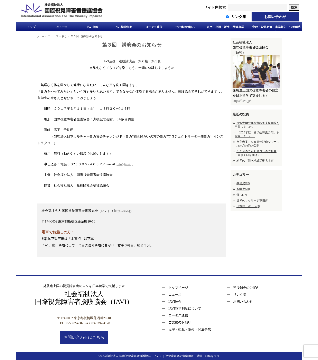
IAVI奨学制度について (184, 308)
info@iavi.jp (125, 164)
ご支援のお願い (185, 27)
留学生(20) (243, 189)
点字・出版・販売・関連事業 (225, 27)
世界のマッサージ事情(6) (252, 200)
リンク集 (239, 294)
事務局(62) (243, 183)
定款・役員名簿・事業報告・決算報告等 (276, 29)
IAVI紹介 (92, 27)
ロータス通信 (153, 27)
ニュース (62, 27)
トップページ (178, 287)
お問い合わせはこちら (84, 337)
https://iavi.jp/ (123, 210)
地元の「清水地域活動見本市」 (256, 160)
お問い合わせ (243, 301)
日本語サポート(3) (248, 206)
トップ (31, 27)
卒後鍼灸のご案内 (246, 287)
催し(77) (241, 194)
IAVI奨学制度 (123, 27)
